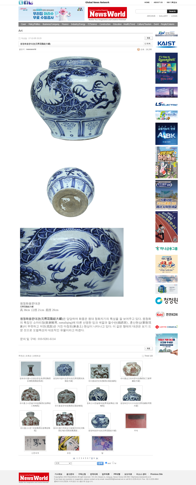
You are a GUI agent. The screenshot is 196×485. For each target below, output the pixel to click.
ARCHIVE (151, 16)
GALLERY (163, 16)
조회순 (28, 356)
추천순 (21, 356)
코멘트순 (37, 356)
